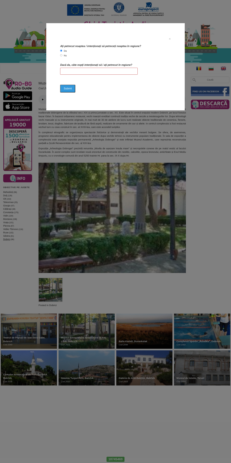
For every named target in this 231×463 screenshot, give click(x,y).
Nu (65, 55)
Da (65, 51)
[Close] (170, 38)
